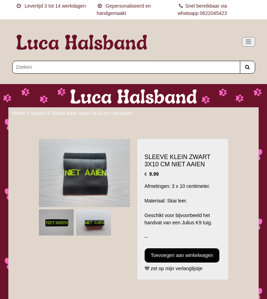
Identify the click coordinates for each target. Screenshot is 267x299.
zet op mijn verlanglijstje (174, 268)
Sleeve (39, 113)
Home (19, 113)
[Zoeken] (126, 67)
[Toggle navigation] (248, 42)
